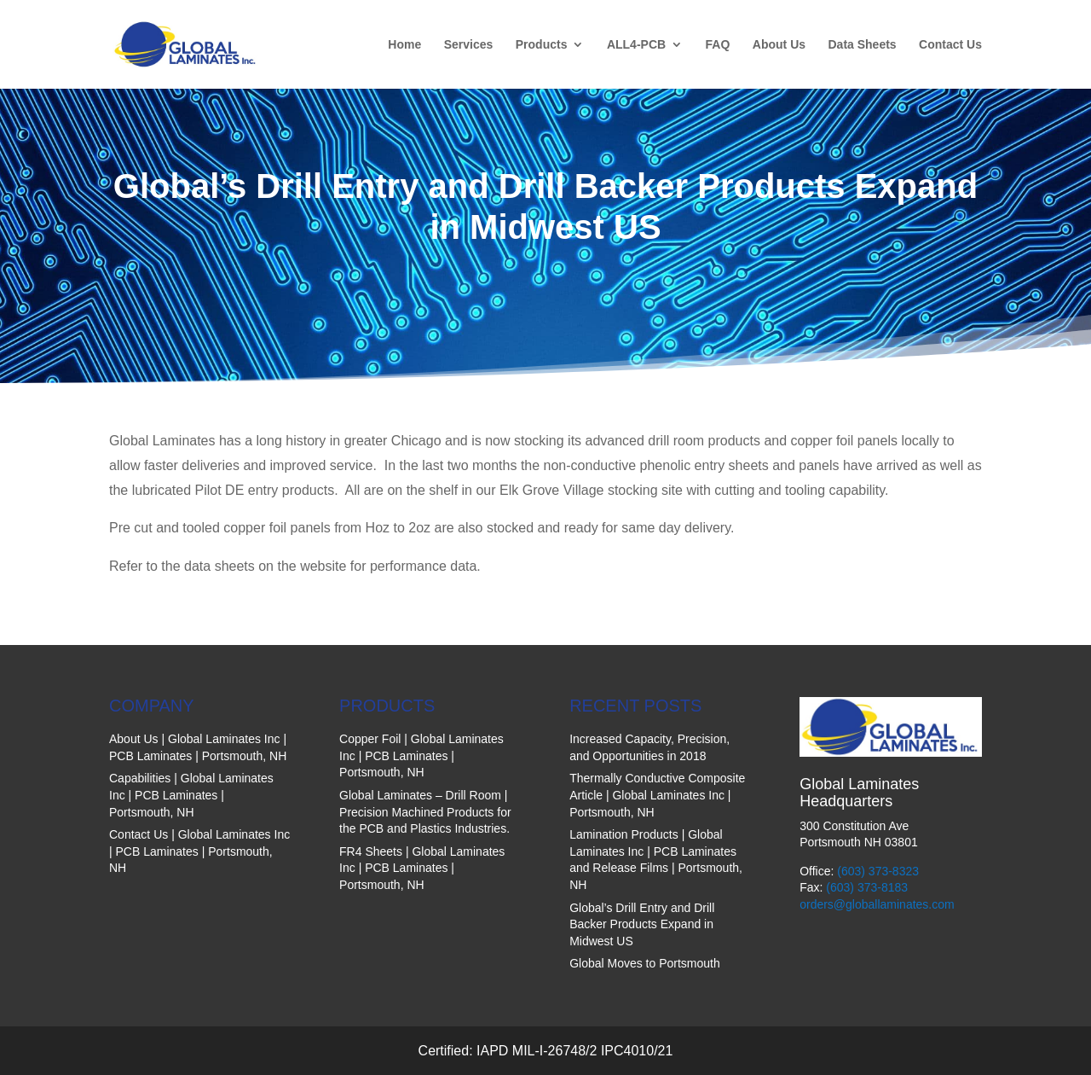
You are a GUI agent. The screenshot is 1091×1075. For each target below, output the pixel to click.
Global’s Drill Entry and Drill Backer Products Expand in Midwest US (641, 924)
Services (469, 44)
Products (542, 44)
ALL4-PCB (636, 44)
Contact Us (950, 44)
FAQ (718, 44)
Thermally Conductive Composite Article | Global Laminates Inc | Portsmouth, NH (657, 794)
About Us (779, 44)
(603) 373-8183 (867, 887)
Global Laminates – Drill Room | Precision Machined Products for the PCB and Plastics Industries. (425, 811)
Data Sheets (862, 44)
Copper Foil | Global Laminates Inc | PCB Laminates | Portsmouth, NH (421, 755)
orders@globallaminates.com (877, 904)
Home (404, 44)
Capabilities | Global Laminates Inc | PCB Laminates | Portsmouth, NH (191, 794)
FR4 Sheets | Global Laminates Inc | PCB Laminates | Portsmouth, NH (422, 868)
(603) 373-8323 (878, 871)
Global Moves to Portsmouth (644, 963)
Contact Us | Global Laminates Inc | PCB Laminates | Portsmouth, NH (199, 851)
